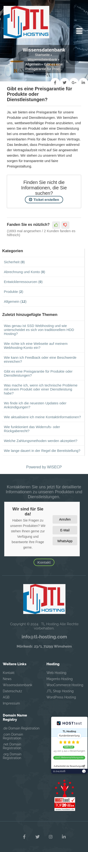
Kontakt (44, 562)
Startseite (42, 55)
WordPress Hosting (61, 697)
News (7, 679)
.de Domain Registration (21, 728)
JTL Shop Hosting (60, 691)
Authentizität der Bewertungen (69, 766)
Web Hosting (56, 673)
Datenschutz (12, 691)
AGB (6, 697)
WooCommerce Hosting (64, 685)
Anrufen (65, 519)
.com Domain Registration (13, 736)
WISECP (54, 467)
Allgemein (33, 64)
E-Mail (65, 530)
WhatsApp (65, 541)
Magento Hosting (59, 679)
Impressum (11, 703)
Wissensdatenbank (42, 59)
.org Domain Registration (12, 756)
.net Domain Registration (12, 746)
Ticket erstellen (44, 200)
